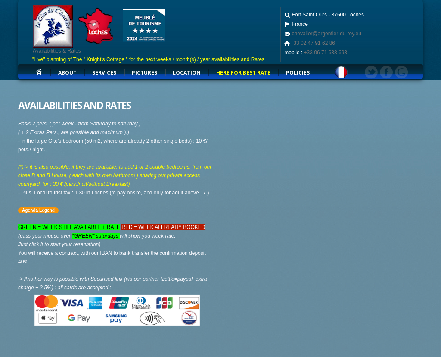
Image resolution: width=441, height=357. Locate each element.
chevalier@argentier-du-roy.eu (325, 34)
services (104, 72)
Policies (298, 72)
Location (187, 72)
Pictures (144, 72)
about (67, 72)
